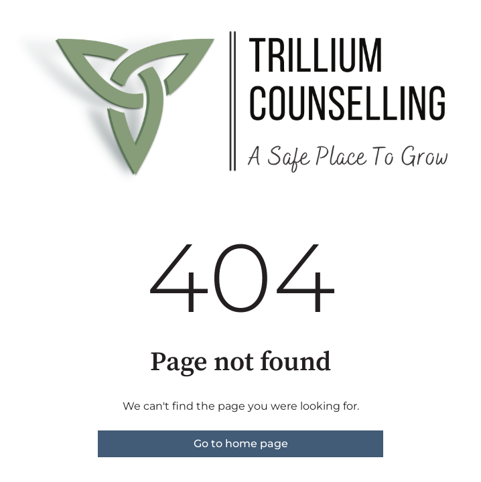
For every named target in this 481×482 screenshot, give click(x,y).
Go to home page (241, 443)
